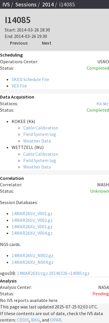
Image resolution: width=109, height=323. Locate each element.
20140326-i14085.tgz (69, 273)
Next (46, 43)
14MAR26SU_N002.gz (32, 255)
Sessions (26, 4)
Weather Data (37, 141)
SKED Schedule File (30, 79)
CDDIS (23, 320)
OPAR (55, 320)
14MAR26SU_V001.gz (32, 213)
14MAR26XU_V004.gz (32, 233)
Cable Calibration (40, 128)
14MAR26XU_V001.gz (32, 226)
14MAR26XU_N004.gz (32, 262)
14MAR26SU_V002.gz (32, 220)
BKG (35, 320)
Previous (19, 43)
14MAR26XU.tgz (32, 273)
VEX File (19, 86)
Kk (99, 103)
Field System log (39, 134)
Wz (106, 103)
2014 (48, 4)
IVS (6, 4)
